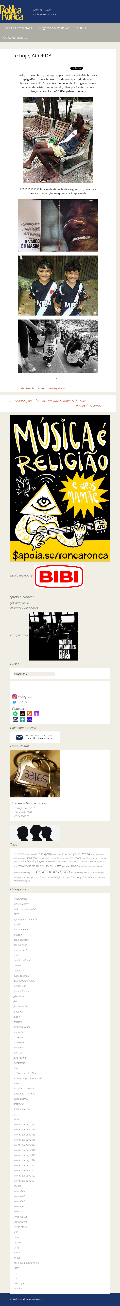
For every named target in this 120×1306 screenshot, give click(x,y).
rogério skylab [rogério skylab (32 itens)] (35, 877)
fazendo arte (20, 985)
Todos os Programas (17, 28)
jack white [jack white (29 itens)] (18, 861)
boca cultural (20, 950)
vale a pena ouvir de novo (26, 1262)
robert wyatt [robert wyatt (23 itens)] (99, 872)
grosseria (18, 1021)
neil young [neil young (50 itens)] (94, 861)
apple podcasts (21, 939)
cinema (17, 965)
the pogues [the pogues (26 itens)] (66, 877)
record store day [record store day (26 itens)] (77, 872)
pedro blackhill (21, 1098)
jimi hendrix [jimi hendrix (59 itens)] (29, 861)
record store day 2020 (24, 1160)
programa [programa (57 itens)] (30, 872)
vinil (15, 1278)
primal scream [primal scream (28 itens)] (19, 872)
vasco (66, 388)
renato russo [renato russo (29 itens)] (89, 872)
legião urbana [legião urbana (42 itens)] (61, 861)
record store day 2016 (24, 1139)
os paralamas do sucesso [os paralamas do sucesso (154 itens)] (63, 865)
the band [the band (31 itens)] (51, 877)
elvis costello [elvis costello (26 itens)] (64, 858)
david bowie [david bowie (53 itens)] (32, 857)
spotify (17, 1247)
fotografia (56, 388)
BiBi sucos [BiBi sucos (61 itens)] (19, 854)
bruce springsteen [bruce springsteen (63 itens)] (71, 854)
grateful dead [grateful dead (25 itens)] (87, 858)
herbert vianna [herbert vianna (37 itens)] (99, 858)
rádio (16, 1119)
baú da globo (20, 944)
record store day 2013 (24, 1124)
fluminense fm (20, 1006)
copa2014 (19, 970)
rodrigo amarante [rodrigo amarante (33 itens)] (21, 877)
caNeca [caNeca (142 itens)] (85, 854)
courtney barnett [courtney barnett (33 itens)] (98, 854)
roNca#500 (19, 1201)
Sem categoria (20, 1221)
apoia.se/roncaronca (44, 14)
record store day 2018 (24, 1150)
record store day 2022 (24, 1170)
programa (19, 1103)
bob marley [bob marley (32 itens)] (56, 854)
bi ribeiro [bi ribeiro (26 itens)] (28, 854)
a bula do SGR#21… (92, 406)
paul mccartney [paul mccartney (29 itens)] (87, 866)
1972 (16, 914)
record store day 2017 (24, 1144)
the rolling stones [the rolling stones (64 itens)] (80, 877)
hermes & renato (22, 1026)
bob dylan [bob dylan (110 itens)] (45, 854)
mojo (16, 1083)
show (16, 1237)
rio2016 (17, 1185)
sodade (17, 1242)
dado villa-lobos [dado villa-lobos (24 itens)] (20, 858)
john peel (18, 1052)
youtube (17, 1288)
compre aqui (19, 635)
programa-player (22, 1109)
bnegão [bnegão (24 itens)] (35, 854)
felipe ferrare (20, 996)
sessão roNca (20, 1226)
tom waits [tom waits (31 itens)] (102, 877)
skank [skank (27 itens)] (44, 877)
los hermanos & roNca (25, 1073)
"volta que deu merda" (25, 909)
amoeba (18, 934)
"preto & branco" (22, 903)
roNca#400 (19, 1196)
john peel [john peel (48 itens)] (39, 861)
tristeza (17, 1257)
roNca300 (18, 1211)
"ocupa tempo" (21, 898)
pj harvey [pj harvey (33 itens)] (98, 866)
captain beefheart (22, 960)
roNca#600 (19, 1206)
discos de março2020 (24, 980)
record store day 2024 (24, 1180)
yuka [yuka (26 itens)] (28, 880)
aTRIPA (81, 28)
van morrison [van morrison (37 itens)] (20, 880)
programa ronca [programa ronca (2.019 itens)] (53, 871)
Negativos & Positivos (54, 28)
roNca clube (19, 1191)
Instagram (22, 696)
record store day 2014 (24, 1129)
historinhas (19, 1032)
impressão (19, 1042)
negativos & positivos (24, 1088)
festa (16, 1001)
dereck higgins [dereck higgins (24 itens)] (44, 858)
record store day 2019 (24, 1155)
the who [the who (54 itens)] (93, 877)
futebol (17, 1016)
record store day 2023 (24, 1175)
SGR (15, 1232)
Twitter (19, 702)
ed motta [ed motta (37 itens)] (55, 858)
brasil (16, 955)
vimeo (16, 1273)
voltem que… (20, 1283)
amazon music (21, 929)
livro (16, 1068)
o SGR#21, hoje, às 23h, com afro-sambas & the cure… (48, 401)
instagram (19, 1047)
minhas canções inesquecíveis (28, 1078)
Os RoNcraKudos (15, 38)
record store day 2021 (24, 1165)
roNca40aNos (20, 1216)
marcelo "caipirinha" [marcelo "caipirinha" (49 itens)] (79, 861)
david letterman (21, 975)
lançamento (19, 1062)
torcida (17, 1252)
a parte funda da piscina (26, 919)
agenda (17, 924)
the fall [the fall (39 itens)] (58, 877)
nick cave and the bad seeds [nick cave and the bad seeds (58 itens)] (31, 865)
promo (17, 1114)
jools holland (20, 1057)
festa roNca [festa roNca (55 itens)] (75, 857)
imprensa (18, 1037)
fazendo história (22, 991)
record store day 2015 (24, 1134)
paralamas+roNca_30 (24, 1093)
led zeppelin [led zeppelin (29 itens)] (50, 861)
